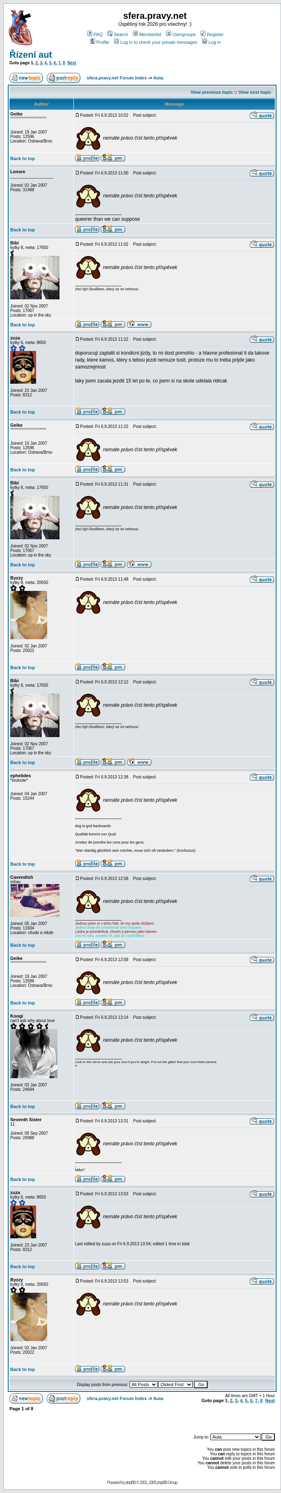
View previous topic (212, 92)
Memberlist (147, 34)
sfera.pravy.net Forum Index (117, 77)
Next (71, 63)
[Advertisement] (179, 1418)
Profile (99, 42)
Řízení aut (30, 55)
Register (212, 34)
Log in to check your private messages (155, 42)
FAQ (95, 34)
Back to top (22, 158)
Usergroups (181, 34)
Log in (211, 42)
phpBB (131, 1482)
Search (117, 34)
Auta (158, 77)
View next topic (254, 92)
